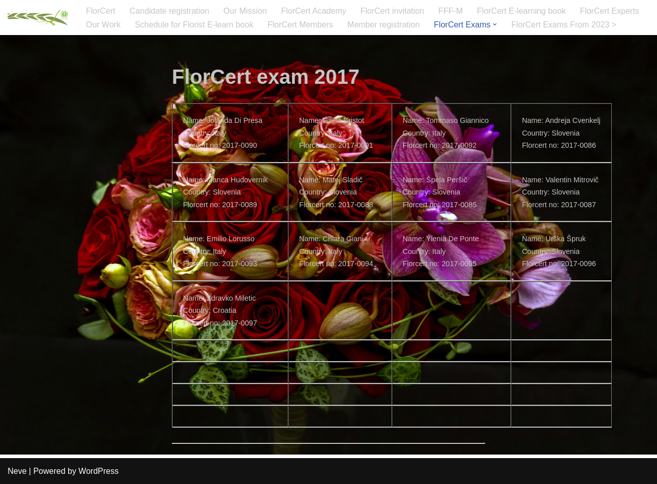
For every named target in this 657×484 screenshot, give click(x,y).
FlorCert (100, 11)
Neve (17, 471)
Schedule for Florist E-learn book (194, 24)
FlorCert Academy (313, 11)
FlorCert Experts (609, 11)
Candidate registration (170, 11)
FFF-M (450, 11)
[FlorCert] (38, 17)
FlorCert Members (300, 24)
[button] (495, 24)
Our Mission (244, 11)
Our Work (103, 24)
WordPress (98, 471)
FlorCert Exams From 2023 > (563, 24)
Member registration (383, 24)
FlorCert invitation (392, 11)
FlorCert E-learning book (521, 11)
